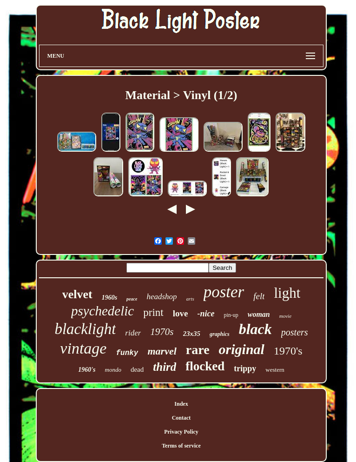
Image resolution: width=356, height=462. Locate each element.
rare (198, 349)
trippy (245, 368)
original (241, 349)
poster (224, 292)
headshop (161, 296)
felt (258, 296)
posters (294, 332)
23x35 (192, 333)
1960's (86, 369)
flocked (204, 366)
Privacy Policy (181, 432)
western (274, 369)
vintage (83, 348)
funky (127, 353)
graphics (220, 334)
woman (259, 314)
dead (137, 369)
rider (133, 332)
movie (285, 316)
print (153, 312)
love (180, 313)
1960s (109, 297)
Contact (181, 418)
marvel (161, 351)
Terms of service (181, 445)
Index (181, 404)
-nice (205, 313)
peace (131, 298)
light (287, 293)
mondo (113, 369)
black (255, 329)
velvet (77, 294)
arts (190, 298)
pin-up (231, 315)
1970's (288, 351)
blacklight (85, 329)
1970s (161, 331)
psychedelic (102, 310)
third (164, 367)
